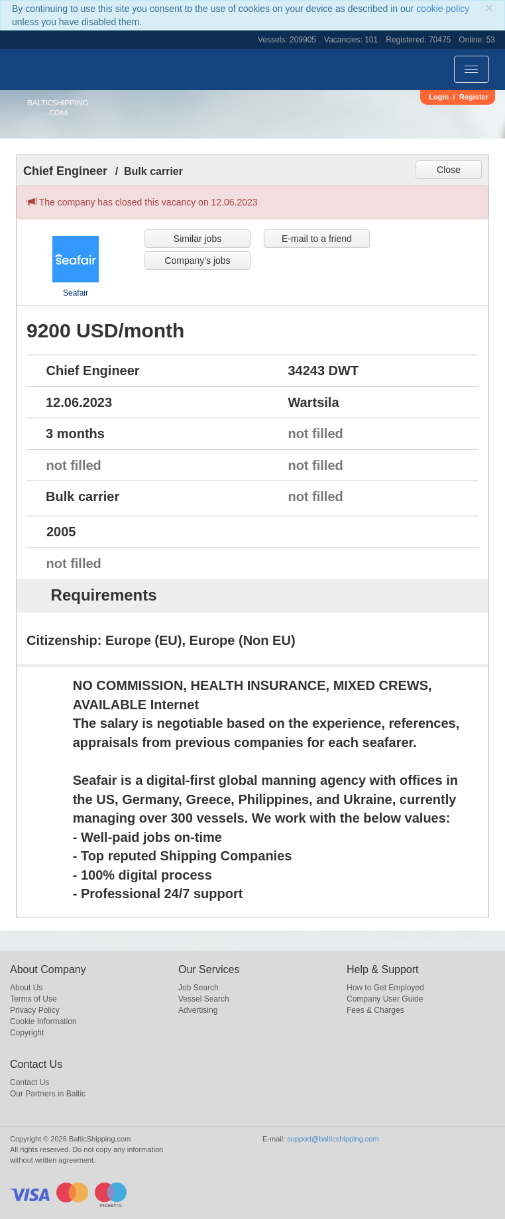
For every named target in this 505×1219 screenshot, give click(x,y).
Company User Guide (385, 999)
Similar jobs (197, 238)
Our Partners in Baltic (47, 1093)
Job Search (198, 987)
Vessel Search (203, 999)
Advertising (197, 1010)
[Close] (489, 8)
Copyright (27, 1032)
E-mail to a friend (317, 238)
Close (449, 169)
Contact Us (29, 1082)
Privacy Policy (35, 1010)
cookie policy (442, 8)
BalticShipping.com (57, 107)
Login (439, 97)
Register (473, 97)
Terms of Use (33, 999)
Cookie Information (43, 1021)
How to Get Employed (385, 987)
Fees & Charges (375, 1010)
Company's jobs (197, 260)
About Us (26, 987)
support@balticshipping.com (332, 1139)
